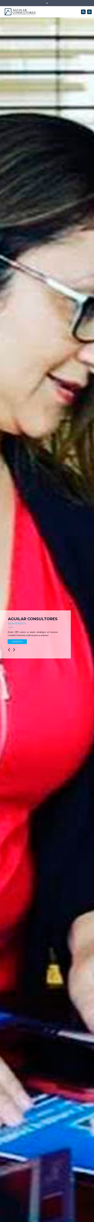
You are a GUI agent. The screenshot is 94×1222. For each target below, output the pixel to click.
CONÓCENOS (17, 641)
